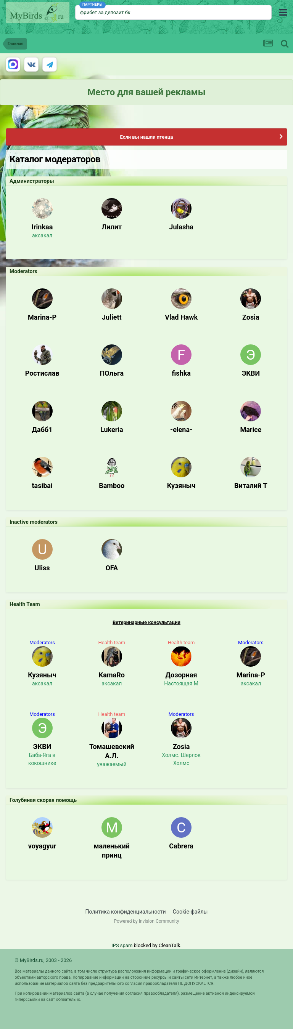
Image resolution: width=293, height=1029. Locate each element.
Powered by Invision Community (146, 921)
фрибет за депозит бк (105, 12)
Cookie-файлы (190, 912)
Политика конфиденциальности (125, 912)
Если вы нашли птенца (146, 137)
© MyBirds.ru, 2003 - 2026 (43, 960)
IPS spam (121, 945)
